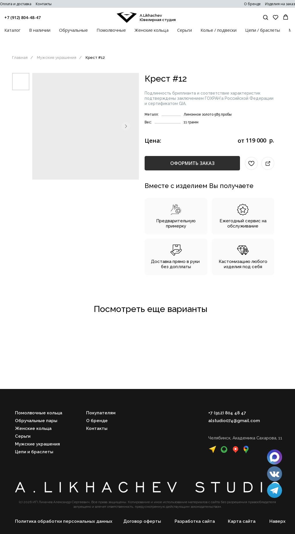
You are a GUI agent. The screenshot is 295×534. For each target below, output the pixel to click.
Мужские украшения (56, 57)
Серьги (184, 30)
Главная (20, 57)
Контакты (44, 3)
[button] (265, 17)
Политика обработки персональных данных (63, 521)
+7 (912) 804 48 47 (227, 412)
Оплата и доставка (15, 3)
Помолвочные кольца (38, 412)
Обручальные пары (36, 420)
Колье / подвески (219, 30)
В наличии (39, 30)
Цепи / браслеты (262, 30)
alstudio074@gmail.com (234, 420)
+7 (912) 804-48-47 (22, 17)
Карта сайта (242, 521)
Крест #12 (95, 57)
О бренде (252, 3)
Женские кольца (152, 30)
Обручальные (73, 30)
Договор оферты (142, 521)
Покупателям (101, 412)
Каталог (12, 30)
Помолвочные (111, 30)
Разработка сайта (195, 521)
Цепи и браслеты (34, 451)
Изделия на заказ (280, 3)
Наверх (277, 521)
